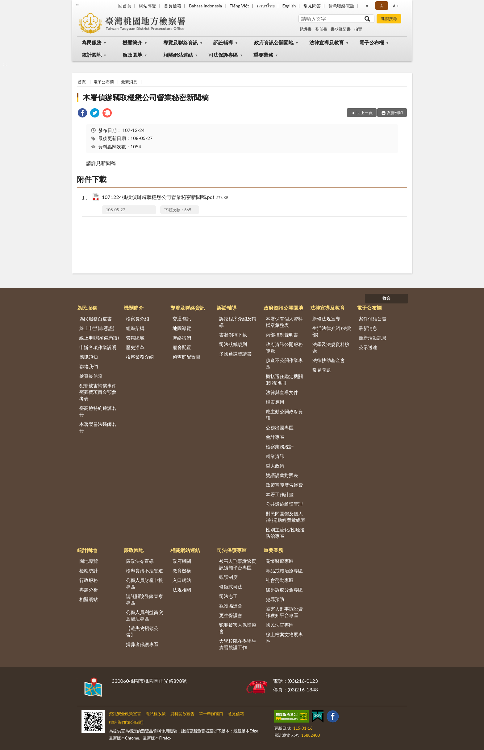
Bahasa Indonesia (205, 5)
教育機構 (182, 570)
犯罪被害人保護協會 (237, 628)
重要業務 (263, 55)
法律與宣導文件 (282, 392)
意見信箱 (236, 713)
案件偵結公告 (372, 318)
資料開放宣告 (182, 713)
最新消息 (129, 81)
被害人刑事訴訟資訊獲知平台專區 (237, 564)
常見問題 (321, 370)
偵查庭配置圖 (186, 357)
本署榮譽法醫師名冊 (97, 427)
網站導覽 (147, 5)
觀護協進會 (230, 605)
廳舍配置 (182, 347)
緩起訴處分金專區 (284, 589)
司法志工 (228, 596)
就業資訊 (275, 456)
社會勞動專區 (280, 580)
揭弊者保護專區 (142, 644)
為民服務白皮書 (95, 318)
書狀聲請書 (341, 29)
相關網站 (88, 599)
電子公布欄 (371, 42)
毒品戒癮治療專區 (284, 570)
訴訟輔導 (223, 42)
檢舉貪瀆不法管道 (144, 570)
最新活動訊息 (372, 337)
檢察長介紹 (137, 318)
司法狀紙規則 (233, 344)
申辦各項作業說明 (97, 347)
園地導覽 (88, 561)
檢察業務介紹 (140, 357)
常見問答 (312, 5)
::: (77, 4)
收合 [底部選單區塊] (386, 298)
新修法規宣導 (326, 318)
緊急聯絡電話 (341, 5)
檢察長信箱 (90, 376)
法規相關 (182, 589)
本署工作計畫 (280, 494)
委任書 (321, 29)
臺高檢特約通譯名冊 (97, 411)
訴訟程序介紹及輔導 (237, 322)
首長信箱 (172, 5)
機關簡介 (132, 42)
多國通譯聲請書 (235, 353)
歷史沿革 (135, 347)
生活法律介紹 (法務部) (332, 331)
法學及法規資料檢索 (330, 347)
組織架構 (135, 328)
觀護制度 (228, 577)
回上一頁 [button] (365, 112)
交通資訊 (182, 318)
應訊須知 (88, 357)
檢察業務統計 (280, 446)
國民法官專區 (280, 625)
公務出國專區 (280, 427)
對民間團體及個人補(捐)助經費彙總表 (285, 517)
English (289, 5)
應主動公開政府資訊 (284, 415)
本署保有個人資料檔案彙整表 (284, 322)
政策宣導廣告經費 (284, 485)
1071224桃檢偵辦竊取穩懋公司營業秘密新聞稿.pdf (165, 197)
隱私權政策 (156, 713)
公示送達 (368, 347)
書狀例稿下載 (233, 334)
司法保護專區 (223, 55)
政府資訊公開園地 (274, 42)
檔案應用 (275, 402)
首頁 (82, 81)
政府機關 (182, 561)
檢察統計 (88, 570)
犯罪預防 (275, 599)
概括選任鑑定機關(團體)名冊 (284, 379)
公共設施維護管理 (284, 504)
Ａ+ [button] (395, 5)
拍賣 (358, 29)
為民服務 (92, 42)
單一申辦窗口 (211, 713)
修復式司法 (230, 586)
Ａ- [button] (368, 5)
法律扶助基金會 (328, 360)
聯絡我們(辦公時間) (126, 722)
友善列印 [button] (395, 112)
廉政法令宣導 (140, 561)
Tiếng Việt (239, 5)
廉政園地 (132, 55)
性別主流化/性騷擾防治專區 (285, 533)
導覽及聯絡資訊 (180, 42)
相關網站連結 (178, 55)
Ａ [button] (381, 5)
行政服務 (88, 580)
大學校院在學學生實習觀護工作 (237, 644)
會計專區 (275, 437)
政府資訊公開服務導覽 (284, 347)
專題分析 (88, 589)
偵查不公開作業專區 (284, 363)
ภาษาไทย (266, 5)
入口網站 (182, 580)
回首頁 (124, 5)
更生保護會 (230, 615)
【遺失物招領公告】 (142, 631)
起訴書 (305, 29)
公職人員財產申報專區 (144, 583)
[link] (82, 113)
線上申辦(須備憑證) (99, 337)
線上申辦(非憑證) (96, 328)
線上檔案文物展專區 (284, 638)
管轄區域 (135, 337)
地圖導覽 (182, 328)
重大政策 (275, 465)
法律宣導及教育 (326, 42)
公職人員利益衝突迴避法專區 (144, 615)
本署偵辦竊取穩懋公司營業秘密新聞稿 (146, 97)
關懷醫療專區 (280, 561)
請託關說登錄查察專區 (144, 599)
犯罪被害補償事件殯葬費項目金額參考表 (97, 392)
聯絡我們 (88, 366)
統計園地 (92, 55)
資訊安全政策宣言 (125, 713)
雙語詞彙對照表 (282, 475)
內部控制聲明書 (282, 334)
